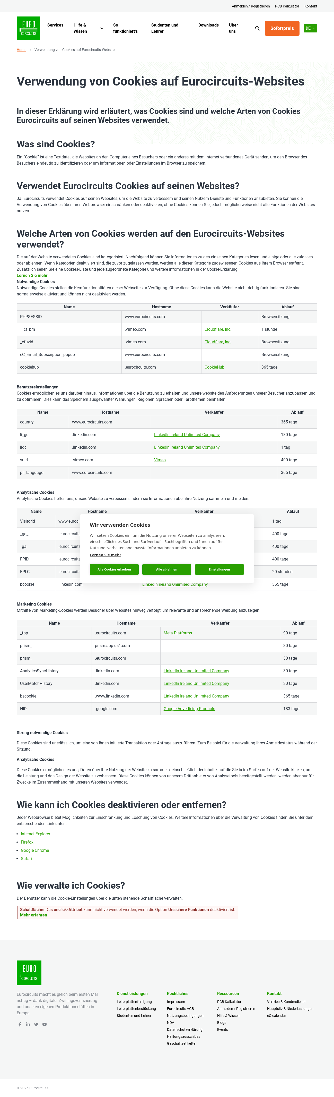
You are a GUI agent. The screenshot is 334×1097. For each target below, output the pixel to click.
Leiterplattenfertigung (134, 1002)
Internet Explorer (35, 833)
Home (21, 50)
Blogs (221, 1023)
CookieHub (214, 367)
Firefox (27, 842)
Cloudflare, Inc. (218, 329)
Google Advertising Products (189, 708)
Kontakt (310, 6)
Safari (26, 858)
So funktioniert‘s (125, 28)
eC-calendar (276, 1016)
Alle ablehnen (166, 569)
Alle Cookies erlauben (114, 569)
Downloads (208, 25)
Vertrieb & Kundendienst (286, 1002)
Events (222, 1029)
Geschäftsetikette (181, 1043)
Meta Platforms (178, 633)
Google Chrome (35, 850)
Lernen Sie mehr (32, 275)
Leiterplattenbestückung (136, 1009)
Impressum (176, 1002)
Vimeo (160, 459)
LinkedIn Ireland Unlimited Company (187, 434)
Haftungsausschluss (183, 1036)
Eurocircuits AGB (180, 1009)
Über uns (233, 28)
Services (55, 25)
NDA (170, 1023)
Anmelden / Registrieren (251, 6)
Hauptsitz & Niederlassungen (290, 1009)
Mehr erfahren (33, 915)
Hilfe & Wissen (80, 28)
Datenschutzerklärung (185, 1029)
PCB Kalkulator (287, 6)
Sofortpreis (282, 28)
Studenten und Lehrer (164, 28)
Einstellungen (219, 569)
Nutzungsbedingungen (185, 1016)
